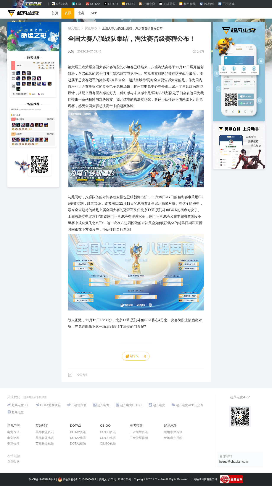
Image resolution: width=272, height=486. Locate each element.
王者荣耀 (136, 425)
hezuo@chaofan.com (233, 461)
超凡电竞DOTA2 (129, 405)
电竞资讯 (13, 432)
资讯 (67, 13)
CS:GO (105, 425)
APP (94, 13)
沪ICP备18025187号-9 (42, 479)
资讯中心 (91, 28)
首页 (55, 13)
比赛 (80, 13)
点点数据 (13, 461)
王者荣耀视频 (139, 438)
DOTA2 (75, 425)
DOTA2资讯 (78, 432)
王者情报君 (77, 405)
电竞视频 (13, 443)
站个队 (135, 356)
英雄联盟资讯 (45, 432)
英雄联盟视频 (45, 443)
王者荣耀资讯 (139, 432)
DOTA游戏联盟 (48, 405)
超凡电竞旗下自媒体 (35, 397)
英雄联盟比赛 (45, 438)
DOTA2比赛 (78, 438)
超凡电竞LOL (18, 405)
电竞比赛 (13, 438)
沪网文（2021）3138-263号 (115, 479)
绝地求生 (170, 425)
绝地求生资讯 (173, 432)
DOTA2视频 (78, 443)
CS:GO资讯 (108, 432)
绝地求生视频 (173, 438)
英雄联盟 (42, 425)
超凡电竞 (74, 28)
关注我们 (14, 397)
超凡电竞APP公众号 (187, 405)
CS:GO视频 (108, 443)
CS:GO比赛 (108, 438)
